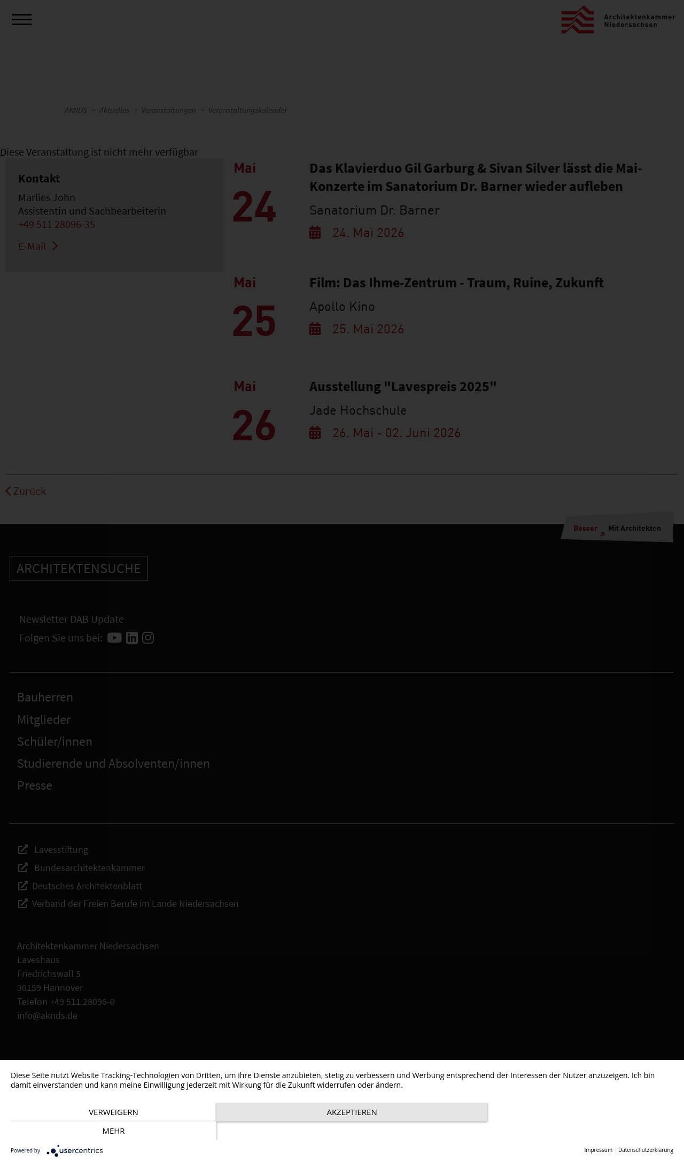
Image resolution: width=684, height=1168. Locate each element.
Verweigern (110, 1131)
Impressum (598, 1150)
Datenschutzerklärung (645, 1150)
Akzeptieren (342, 1131)
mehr (574, 1131)
